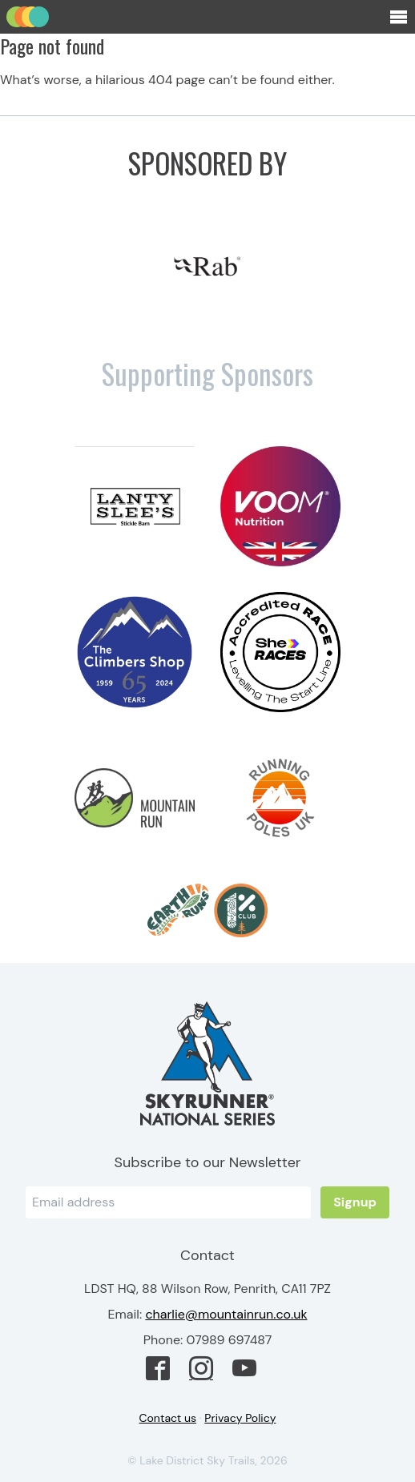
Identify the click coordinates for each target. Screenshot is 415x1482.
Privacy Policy (240, 1418)
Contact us (168, 1418)
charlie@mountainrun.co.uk (226, 1314)
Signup (355, 1202)
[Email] (168, 1202)
